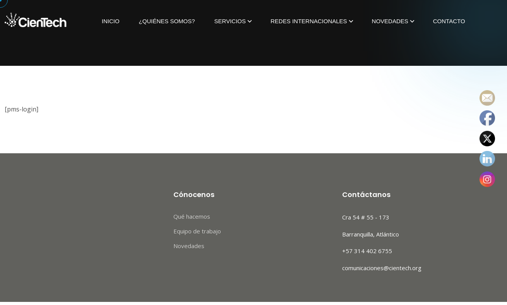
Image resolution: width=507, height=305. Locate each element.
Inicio (111, 21)
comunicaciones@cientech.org (381, 268)
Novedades (390, 21)
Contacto (449, 21)
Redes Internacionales (309, 21)
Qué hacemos (191, 216)
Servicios (230, 21)
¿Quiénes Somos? (167, 21)
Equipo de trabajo (197, 231)
